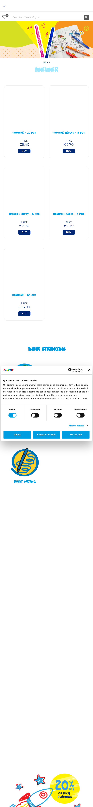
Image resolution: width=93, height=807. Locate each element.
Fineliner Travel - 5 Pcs (69, 133)
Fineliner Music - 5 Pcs (68, 214)
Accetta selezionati (46, 434)
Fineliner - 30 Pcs (24, 295)
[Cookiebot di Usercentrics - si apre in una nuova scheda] (70, 370)
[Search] (50, 17)
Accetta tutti (76, 434)
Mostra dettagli (76, 425)
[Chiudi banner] (89, 370)
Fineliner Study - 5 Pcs (24, 214)
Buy (24, 151)
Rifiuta (17, 434)
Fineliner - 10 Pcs (24, 133)
